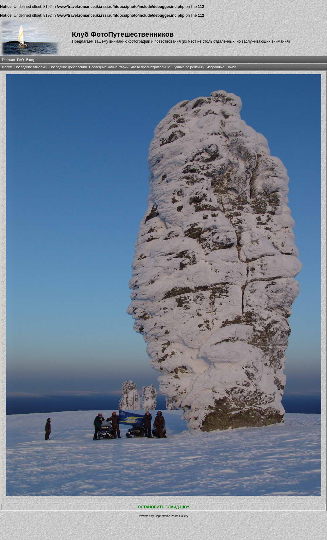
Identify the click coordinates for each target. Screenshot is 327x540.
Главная (8, 60)
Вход (30, 60)
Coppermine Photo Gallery (171, 516)
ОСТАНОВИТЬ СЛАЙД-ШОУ (163, 507)
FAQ (20, 60)
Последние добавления (68, 67)
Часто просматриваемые (150, 67)
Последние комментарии (108, 67)
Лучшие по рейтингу (188, 67)
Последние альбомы (31, 67)
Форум (7, 67)
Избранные (215, 67)
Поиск (231, 67)
